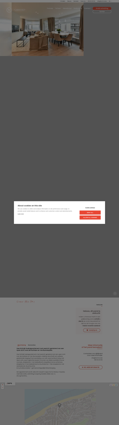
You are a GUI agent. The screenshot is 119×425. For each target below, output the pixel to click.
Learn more (21, 214)
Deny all (90, 212)
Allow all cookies (90, 217)
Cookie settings (90, 207)
